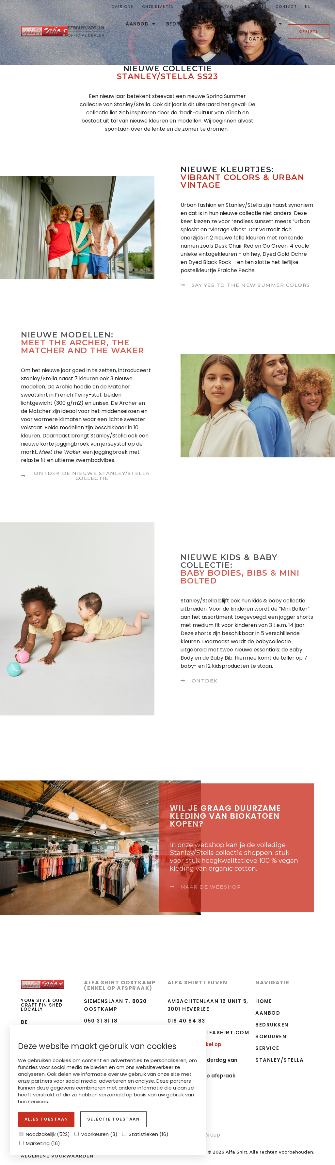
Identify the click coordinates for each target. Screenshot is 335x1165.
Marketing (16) (39, 1143)
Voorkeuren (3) (96, 1134)
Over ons (122, 6)
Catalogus (265, 39)
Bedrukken (185, 23)
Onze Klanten (158, 6)
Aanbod (141, 23)
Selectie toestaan (113, 1119)
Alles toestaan (46, 1119)
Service (268, 23)
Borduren (228, 24)
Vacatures (254, 6)
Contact (286, 6)
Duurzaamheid (199, 6)
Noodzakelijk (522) (44, 1134)
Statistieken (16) (145, 1134)
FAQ (229, 6)
